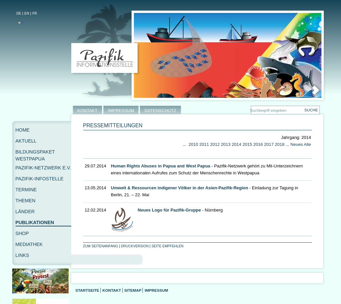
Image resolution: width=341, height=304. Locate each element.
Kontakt (111, 290)
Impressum (156, 290)
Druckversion (135, 246)
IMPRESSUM (121, 110)
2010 (193, 144)
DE (19, 13)
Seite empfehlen (167, 246)
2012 (215, 144)
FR (34, 13)
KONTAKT (87, 110)
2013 (226, 144)
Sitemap (133, 290)
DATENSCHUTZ (160, 110)
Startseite (87, 290)
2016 (258, 144)
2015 (247, 144)
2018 (279, 144)
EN (27, 13)
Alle (307, 144)
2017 (269, 144)
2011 (204, 144)
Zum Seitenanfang (100, 246)
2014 (236, 144)
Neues (296, 144)
